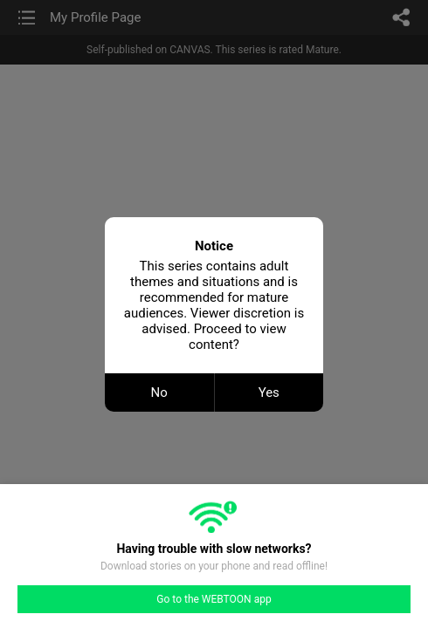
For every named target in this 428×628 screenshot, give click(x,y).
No (159, 392)
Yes (269, 392)
